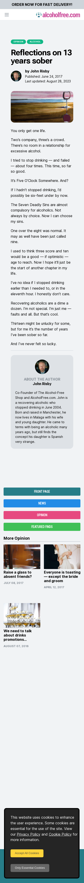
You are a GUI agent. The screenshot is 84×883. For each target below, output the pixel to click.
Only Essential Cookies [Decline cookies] (30, 867)
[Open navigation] (7, 15)
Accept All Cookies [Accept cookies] (27, 853)
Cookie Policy (60, 834)
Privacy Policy (28, 834)
